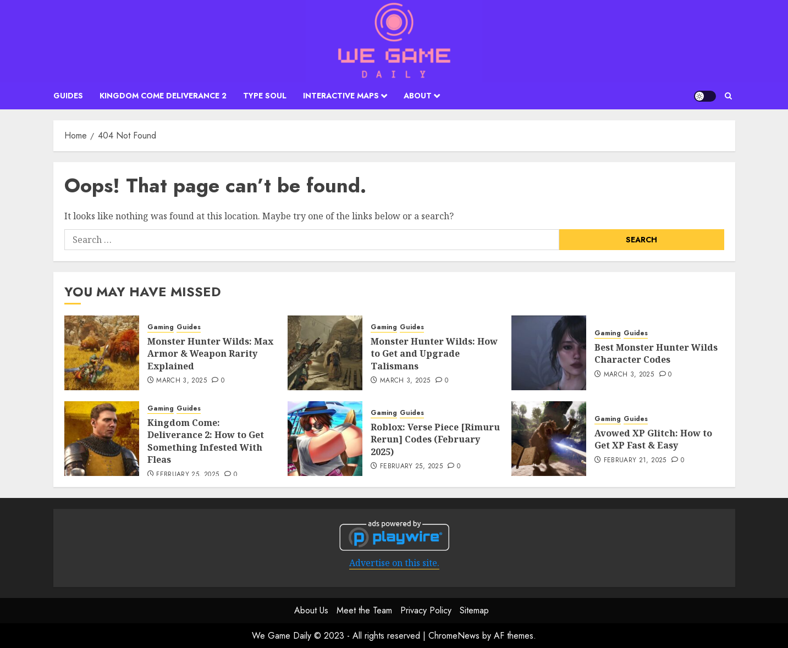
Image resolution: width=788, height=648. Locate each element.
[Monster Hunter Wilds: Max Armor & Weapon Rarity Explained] (101, 352)
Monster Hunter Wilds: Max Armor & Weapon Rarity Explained (210, 353)
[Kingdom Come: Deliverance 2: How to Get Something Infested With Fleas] (101, 438)
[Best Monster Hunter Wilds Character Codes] (548, 352)
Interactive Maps (341, 95)
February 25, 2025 (187, 474)
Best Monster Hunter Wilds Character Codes (656, 353)
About (418, 95)
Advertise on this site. (394, 563)
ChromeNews (454, 635)
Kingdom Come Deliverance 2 (163, 95)
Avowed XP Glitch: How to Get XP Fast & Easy (653, 439)
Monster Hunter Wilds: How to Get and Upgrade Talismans (434, 353)
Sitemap (474, 610)
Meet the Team (364, 610)
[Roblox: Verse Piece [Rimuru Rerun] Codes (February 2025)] (325, 438)
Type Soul (264, 95)
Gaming (160, 327)
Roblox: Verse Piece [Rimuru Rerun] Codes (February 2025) (435, 439)
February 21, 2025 (635, 460)
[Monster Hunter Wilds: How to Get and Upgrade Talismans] (325, 352)
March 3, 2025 (181, 380)
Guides (68, 95)
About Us (311, 610)
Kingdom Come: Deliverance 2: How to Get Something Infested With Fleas (205, 441)
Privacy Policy (425, 610)
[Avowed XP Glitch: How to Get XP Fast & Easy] (548, 438)
